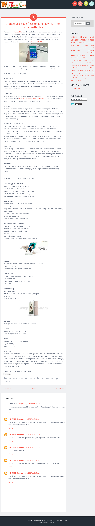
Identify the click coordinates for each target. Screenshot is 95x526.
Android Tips (86, 75)
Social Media (82, 65)
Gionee (42, 379)
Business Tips (84, 53)
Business (83, 63)
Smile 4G (42, 99)
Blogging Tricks (76, 75)
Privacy (53, 522)
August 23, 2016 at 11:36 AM (29, 404)
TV (87, 65)
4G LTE (88, 63)
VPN (76, 68)
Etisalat (91, 50)
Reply (11, 412)
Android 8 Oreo (77, 80)
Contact (60, 520)
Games (91, 55)
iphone (88, 58)
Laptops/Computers (77, 73)
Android (82, 48)
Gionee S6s (17, 32)
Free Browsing (88, 43)
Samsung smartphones (82, 78)
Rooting (91, 65)
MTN (72, 45)
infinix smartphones (79, 55)
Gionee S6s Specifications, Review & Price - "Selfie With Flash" (33, 25)
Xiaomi (92, 60)
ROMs (92, 75)
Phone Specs (50, 379)
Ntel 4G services (25, 99)
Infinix (79, 60)
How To (79, 45)
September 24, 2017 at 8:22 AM (28, 419)
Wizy (48, 522)
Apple (72, 68)
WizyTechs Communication (47, 520)
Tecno (73, 48)
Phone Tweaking (77, 70)
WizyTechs (32, 379)
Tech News (76, 42)
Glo (92, 53)
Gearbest (73, 78)
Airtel (91, 48)
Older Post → (61, 389)
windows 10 (89, 73)
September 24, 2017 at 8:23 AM (28, 460)
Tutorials (85, 60)
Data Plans (89, 45)
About (66, 520)
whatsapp (74, 53)
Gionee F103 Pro (37, 42)
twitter (80, 68)
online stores (75, 63)
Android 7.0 (89, 70)
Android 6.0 (87, 68)
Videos (73, 58)
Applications (75, 50)
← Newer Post (7, 389)
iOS (83, 58)
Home (34, 389)
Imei (92, 68)
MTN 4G (35, 99)
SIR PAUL (12, 419)
